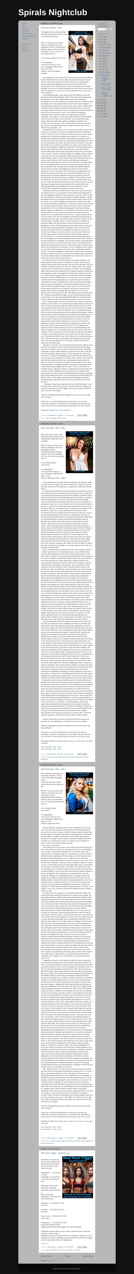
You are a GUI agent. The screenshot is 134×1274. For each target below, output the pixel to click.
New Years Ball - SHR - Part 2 (53, 428)
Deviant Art (25, 50)
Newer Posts (46, 1256)
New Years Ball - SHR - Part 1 (51, 747)
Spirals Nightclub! (47, 406)
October (104, 50)
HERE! (52, 54)
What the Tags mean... (29, 36)
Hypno (48, 418)
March (104, 69)
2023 (102, 100)
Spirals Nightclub (52, 12)
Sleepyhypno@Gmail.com (51, 64)
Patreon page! (85, 406)
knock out (71, 1141)
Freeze (51, 757)
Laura (62, 410)
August (104, 55)
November (105, 47)
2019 (102, 111)
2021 (102, 105)
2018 (102, 114)
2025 (102, 39)
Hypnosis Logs (26, 33)
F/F (47, 1141)
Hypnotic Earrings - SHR (51, 28)
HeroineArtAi (61, 58)
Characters (25, 31)
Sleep (73, 757)
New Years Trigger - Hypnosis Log (55, 1153)
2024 (102, 42)
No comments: (69, 415)
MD (64, 418)
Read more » (45, 1243)
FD (47, 757)
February (105, 72)
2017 (102, 116)
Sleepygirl (51, 410)
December (105, 44)
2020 (102, 108)
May (103, 64)
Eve (57, 410)
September (105, 53)
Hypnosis (54, 418)
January (104, 75)
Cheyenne (80, 741)
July (103, 58)
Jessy (87, 741)
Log (65, 1250)
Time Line (25, 28)
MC (61, 418)
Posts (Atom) (54, 1260)
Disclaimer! (25, 38)
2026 (102, 37)
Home (67, 1256)
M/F (58, 418)
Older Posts (88, 1256)
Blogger (78, 1269)
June (103, 61)
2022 (102, 103)
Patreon (24, 48)
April (103, 67)
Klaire (69, 410)
